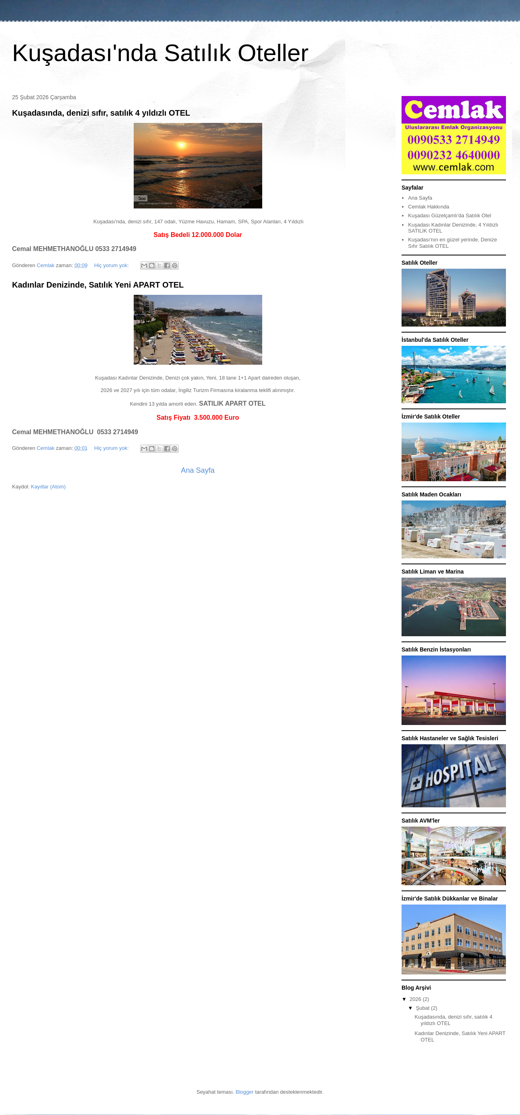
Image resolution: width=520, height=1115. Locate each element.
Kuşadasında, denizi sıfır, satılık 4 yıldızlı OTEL (101, 112)
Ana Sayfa (198, 470)
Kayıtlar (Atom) (48, 487)
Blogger (245, 1092)
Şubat (423, 1008)
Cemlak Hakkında (428, 207)
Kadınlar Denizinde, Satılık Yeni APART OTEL (98, 284)
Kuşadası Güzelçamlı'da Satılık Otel (449, 215)
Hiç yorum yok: (112, 265)
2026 (416, 999)
